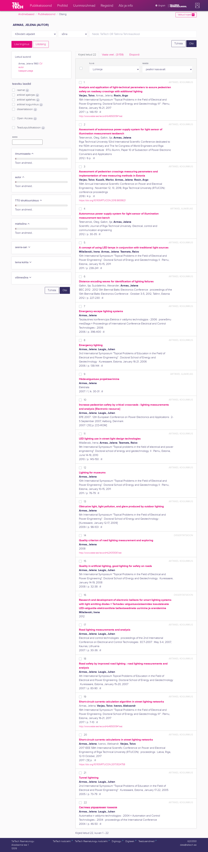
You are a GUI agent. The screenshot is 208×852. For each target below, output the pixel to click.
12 (85, 467)
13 (85, 501)
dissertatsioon (27, 109)
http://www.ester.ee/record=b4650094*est (100, 116)
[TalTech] (17, 5)
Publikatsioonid (46, 14)
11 (84, 433)
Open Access (27, 118)
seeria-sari (23, 247)
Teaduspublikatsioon (31, 127)
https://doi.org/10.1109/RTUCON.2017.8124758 (102, 764)
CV (40, 63)
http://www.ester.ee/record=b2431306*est (100, 552)
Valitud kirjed (186, 14)
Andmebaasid (26, 14)
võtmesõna (23, 277)
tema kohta (23, 262)
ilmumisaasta (24, 153)
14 (85, 535)
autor (21, 67)
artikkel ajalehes (28, 100)
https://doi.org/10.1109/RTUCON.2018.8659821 (102, 200)
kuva (91, 63)
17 (85, 625)
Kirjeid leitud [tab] (87, 54)
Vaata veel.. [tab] (113, 54)
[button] (196, 5)
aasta (14, 137)
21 (85, 772)
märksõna (22, 223)
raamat (23, 90)
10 (85, 400)
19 (85, 696)
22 (85, 802)
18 (85, 658)
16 (85, 595)
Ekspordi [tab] (134, 54)
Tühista (178, 43)
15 (85, 561)
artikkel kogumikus (30, 104)
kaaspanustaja (25, 71)
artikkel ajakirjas (28, 95)
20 (85, 734)
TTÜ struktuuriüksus (28, 200)
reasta (145, 63)
